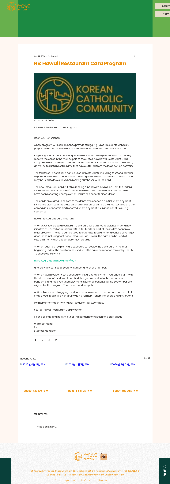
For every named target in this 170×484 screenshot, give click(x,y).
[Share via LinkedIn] (49, 340)
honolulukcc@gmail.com (108, 470)
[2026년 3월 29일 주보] (130, 374)
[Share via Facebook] (35, 340)
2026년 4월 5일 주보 (80, 391)
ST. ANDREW (23, 4)
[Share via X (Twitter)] (42, 340)
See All (147, 358)
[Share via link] (55, 340)
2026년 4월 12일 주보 (36, 391)
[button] (164, 471)
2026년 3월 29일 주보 (125, 391)
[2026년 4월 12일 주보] (40, 374)
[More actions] (134, 56)
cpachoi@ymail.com (86, 480)
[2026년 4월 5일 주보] (85, 374)
